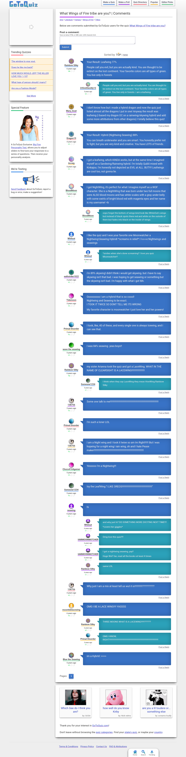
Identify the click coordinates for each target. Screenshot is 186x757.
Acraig (71, 163)
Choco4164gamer (71, 469)
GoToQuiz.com (100, 725)
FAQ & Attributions (118, 746)
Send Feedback (18, 189)
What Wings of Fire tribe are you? (147, 25)
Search (143, 753)
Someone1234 (88, 384)
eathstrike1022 (71, 276)
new (125, 54)
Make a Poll (124, 2)
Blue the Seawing (71, 659)
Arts (61, 20)
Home (135, 753)
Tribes (97, 20)
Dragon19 (71, 138)
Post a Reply (164, 98)
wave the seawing (71, 349)
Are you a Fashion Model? (23, 88)
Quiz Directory (140, 2)
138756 (71, 404)
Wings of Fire (88, 20)
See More (31, 96)
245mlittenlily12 (88, 88)
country (158, 732)
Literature (69, 20)
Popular (154, 2)
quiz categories (104, 732)
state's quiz (131, 732)
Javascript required (97, 40)
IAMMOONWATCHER (88, 539)
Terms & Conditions (68, 746)
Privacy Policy (87, 746)
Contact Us (101, 746)
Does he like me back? (22, 67)
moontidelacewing (71, 610)
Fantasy (78, 20)
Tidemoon (71, 300)
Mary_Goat (71, 111)
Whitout (71, 238)
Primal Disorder (71, 328)
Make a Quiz (109, 2)
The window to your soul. (23, 61)
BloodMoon (71, 190)
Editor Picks (167, 2)
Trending (152, 753)
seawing (71, 510)
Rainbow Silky (71, 65)
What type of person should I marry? (28, 82)
